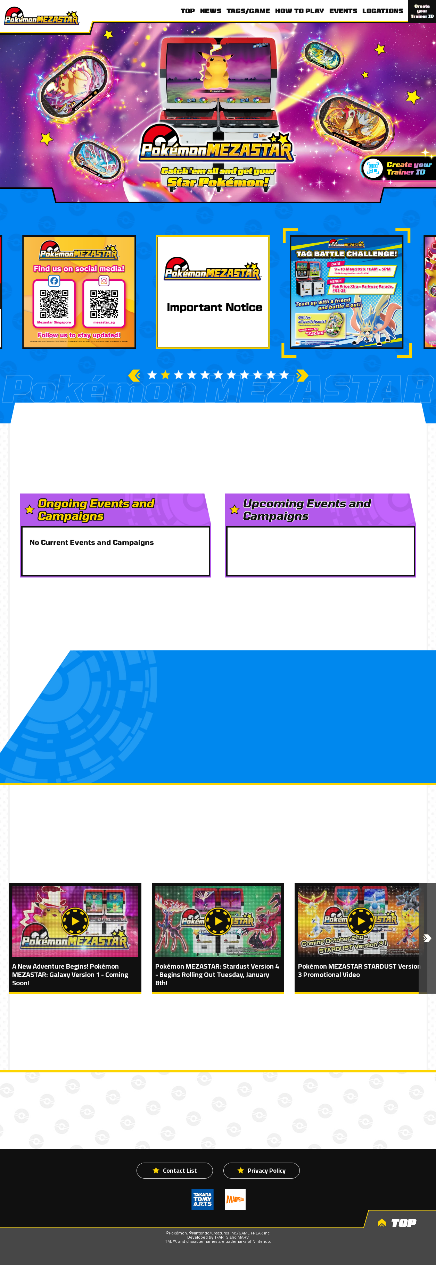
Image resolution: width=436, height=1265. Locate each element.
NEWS (210, 11)
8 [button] (244, 375)
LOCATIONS (382, 11)
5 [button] (205, 375)
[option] (218, 292)
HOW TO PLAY (299, 11)
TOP (188, 11)
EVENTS (343, 11)
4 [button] (192, 375)
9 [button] (258, 375)
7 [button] (231, 375)
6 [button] (218, 375)
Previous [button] (133, 375)
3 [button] (178, 375)
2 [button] (165, 375)
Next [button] (302, 375)
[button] (427, 938)
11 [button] (284, 375)
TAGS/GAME (248, 11)
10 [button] (271, 375)
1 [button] (152, 375)
